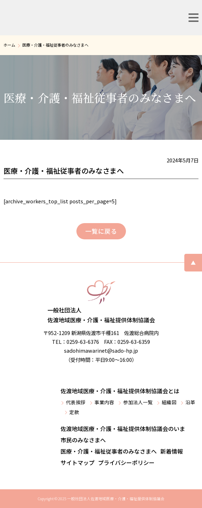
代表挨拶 (76, 402)
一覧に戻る (101, 231)
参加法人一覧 (138, 402)
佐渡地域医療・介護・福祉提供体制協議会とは (119, 391)
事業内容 (104, 402)
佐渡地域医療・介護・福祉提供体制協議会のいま (122, 428)
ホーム (9, 45)
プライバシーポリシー (126, 462)
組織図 (169, 402)
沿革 (190, 402)
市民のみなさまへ (83, 440)
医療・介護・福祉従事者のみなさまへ (108, 451)
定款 (74, 412)
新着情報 (171, 451)
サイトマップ (77, 462)
